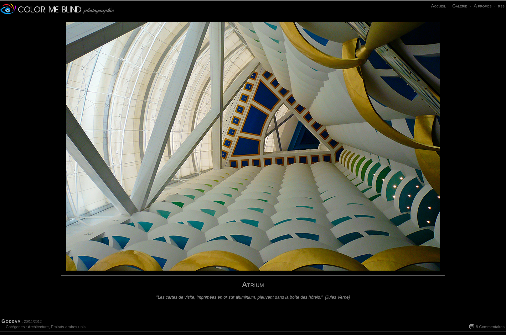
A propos (482, 6)
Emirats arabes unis (68, 327)
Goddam (11, 321)
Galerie (459, 6)
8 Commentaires (490, 327)
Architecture (38, 327)
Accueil (438, 6)
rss (501, 6)
